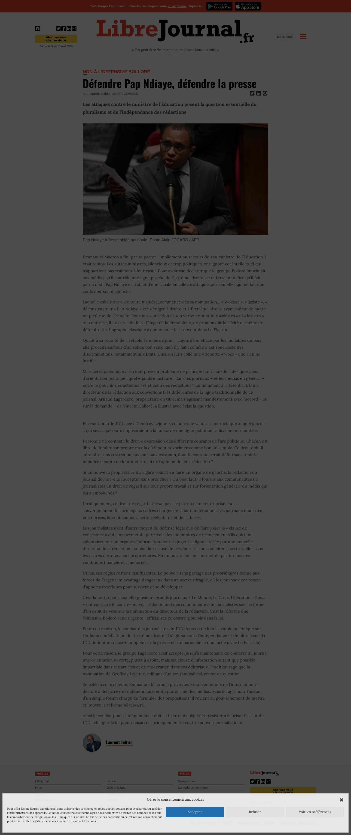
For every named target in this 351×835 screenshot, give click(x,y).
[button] (341, 799)
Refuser (255, 812)
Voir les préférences (315, 812)
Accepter (195, 812)
